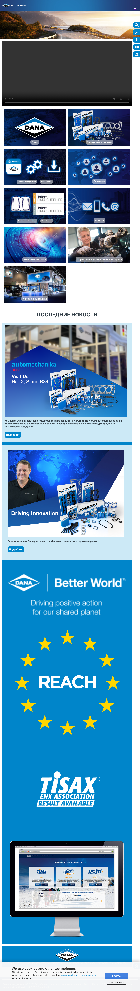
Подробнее (13, 434)
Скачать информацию (27, 182)
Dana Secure (46, 182)
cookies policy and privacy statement (79, 975)
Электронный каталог (27, 221)
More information (116, 982)
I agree (116, 976)
